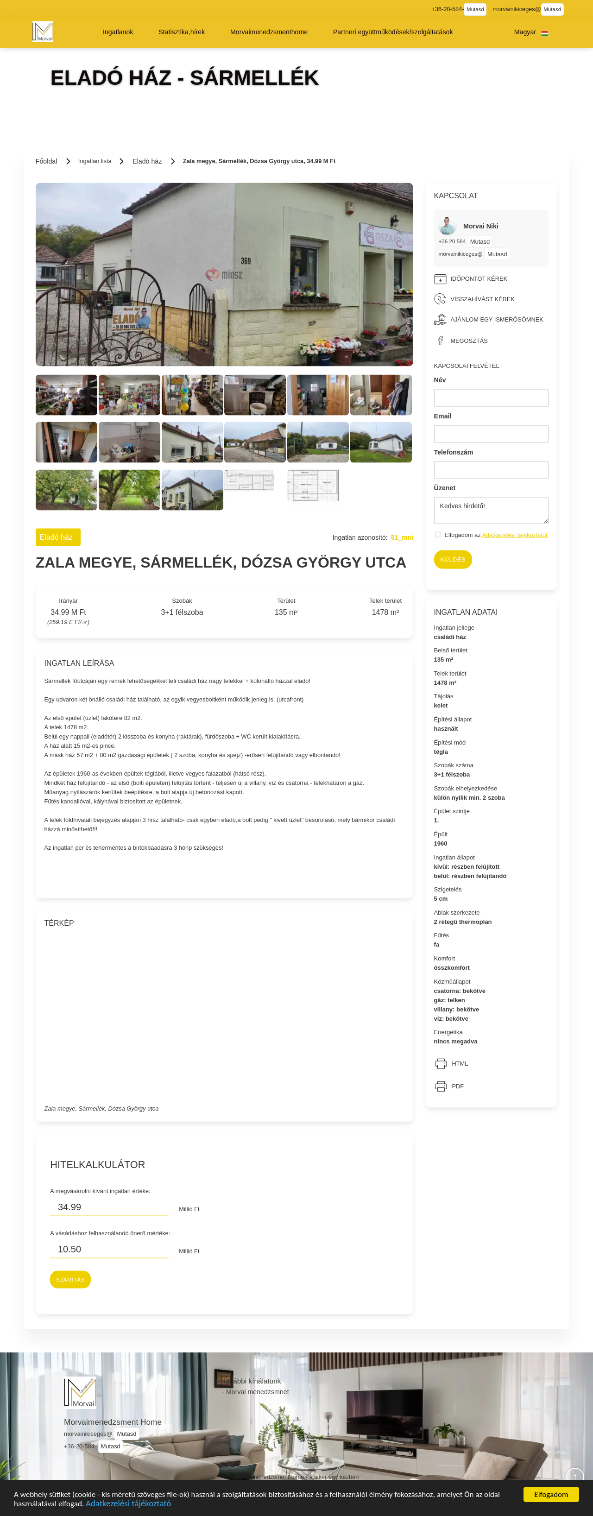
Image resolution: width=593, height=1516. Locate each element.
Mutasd (475, 9)
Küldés (453, 559)
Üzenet (445, 488)
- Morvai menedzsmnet (255, 1392)
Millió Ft (189, 1209)
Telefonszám (453, 451)
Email (443, 416)
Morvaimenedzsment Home (113, 1422)
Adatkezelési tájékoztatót (514, 534)
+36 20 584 (452, 241)
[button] (118, 31)
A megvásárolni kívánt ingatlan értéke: (100, 1191)
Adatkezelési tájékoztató (128, 1506)
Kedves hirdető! (491, 510)
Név (440, 380)
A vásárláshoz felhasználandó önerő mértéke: (110, 1233)
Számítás (70, 1279)
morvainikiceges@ (460, 254)
